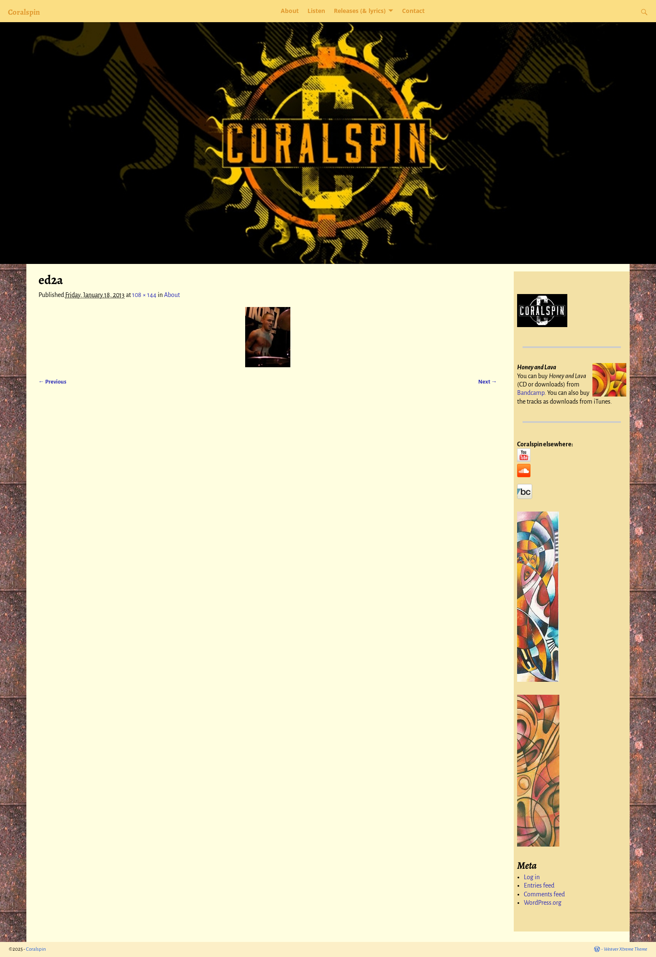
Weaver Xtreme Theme (625, 949)
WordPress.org (542, 902)
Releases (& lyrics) (360, 11)
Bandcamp (530, 392)
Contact (413, 11)
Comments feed (544, 894)
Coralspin (24, 12)
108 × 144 (144, 295)
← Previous (52, 382)
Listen (316, 11)
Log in (532, 877)
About (290, 11)
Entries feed (539, 885)
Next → (487, 382)
